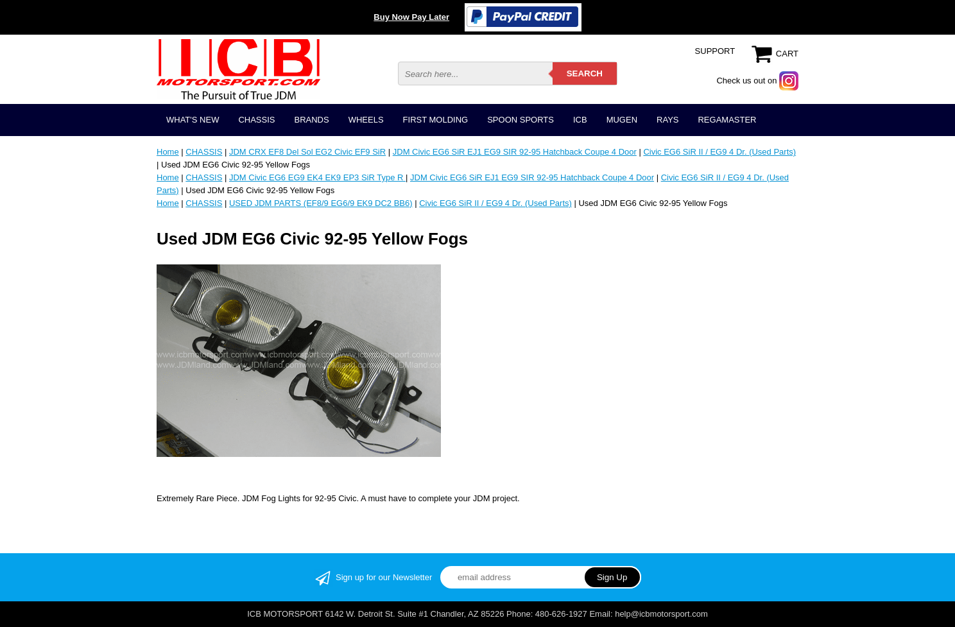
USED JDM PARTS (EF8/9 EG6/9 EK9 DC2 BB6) (321, 203)
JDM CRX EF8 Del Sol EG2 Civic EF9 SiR (307, 152)
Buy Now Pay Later (411, 17)
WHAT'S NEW (192, 120)
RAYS (667, 120)
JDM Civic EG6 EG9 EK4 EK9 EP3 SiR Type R (317, 177)
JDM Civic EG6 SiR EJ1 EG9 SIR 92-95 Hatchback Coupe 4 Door (515, 152)
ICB (580, 120)
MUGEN (622, 120)
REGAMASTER (727, 120)
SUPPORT (715, 51)
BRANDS (311, 120)
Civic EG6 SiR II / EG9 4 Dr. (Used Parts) (719, 152)
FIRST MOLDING (436, 120)
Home (168, 152)
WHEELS (366, 120)
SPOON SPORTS (520, 120)
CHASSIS (256, 120)
